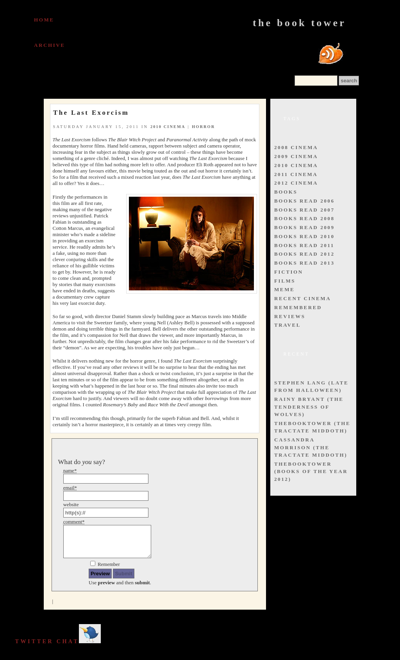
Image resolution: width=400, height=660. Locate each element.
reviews (289, 316)
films (284, 281)
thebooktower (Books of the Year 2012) (311, 471)
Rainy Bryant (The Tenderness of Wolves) (309, 406)
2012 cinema (296, 183)
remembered (298, 307)
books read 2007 (304, 210)
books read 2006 (304, 201)
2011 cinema (296, 174)
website (71, 504)
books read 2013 (304, 263)
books (285, 192)
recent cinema (302, 298)
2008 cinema (296, 147)
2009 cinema (296, 156)
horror (203, 127)
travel (287, 325)
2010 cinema (168, 127)
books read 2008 (304, 218)
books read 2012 (304, 254)
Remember (109, 564)
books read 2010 (304, 236)
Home (44, 20)
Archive (49, 45)
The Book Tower (299, 22)
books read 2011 (304, 245)
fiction (288, 272)
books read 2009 (304, 227)
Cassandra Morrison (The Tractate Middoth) (310, 447)
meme (284, 289)
